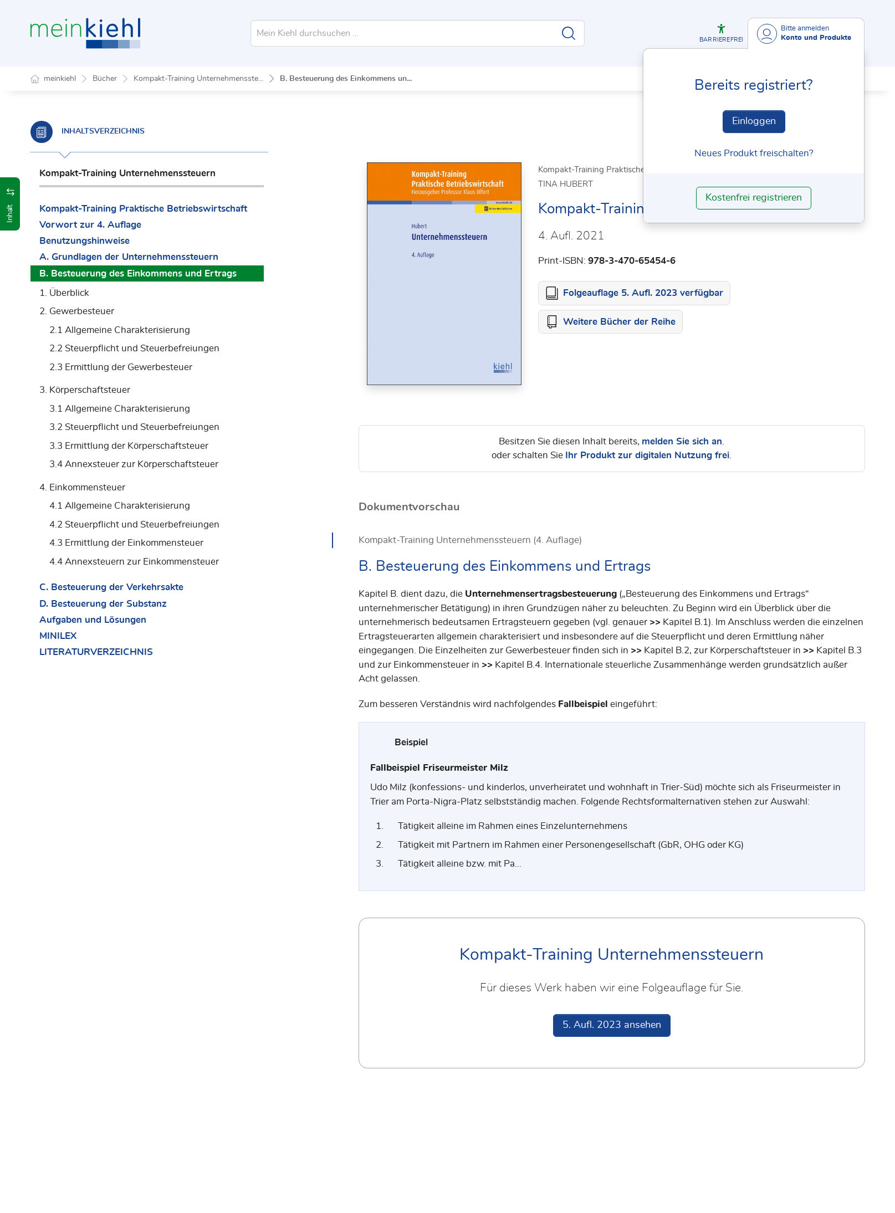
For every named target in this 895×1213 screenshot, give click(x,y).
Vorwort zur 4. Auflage (90, 224)
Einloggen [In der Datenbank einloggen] (754, 121)
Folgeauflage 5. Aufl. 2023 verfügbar (643, 293)
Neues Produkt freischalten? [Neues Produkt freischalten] (754, 153)
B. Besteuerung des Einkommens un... (346, 79)
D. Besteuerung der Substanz (103, 603)
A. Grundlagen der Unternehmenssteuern (128, 257)
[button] (721, 33)
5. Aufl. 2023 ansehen (611, 1026)
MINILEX (57, 636)
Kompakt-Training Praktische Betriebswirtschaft (143, 208)
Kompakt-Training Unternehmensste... (198, 79)
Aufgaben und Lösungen (92, 620)
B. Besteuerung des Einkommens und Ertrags (138, 273)
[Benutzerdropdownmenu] (806, 33)
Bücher (105, 79)
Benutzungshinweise (84, 240)
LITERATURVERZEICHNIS (96, 652)
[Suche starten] (569, 33)
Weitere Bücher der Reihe (619, 322)
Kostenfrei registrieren (753, 198)
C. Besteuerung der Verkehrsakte (111, 587)
